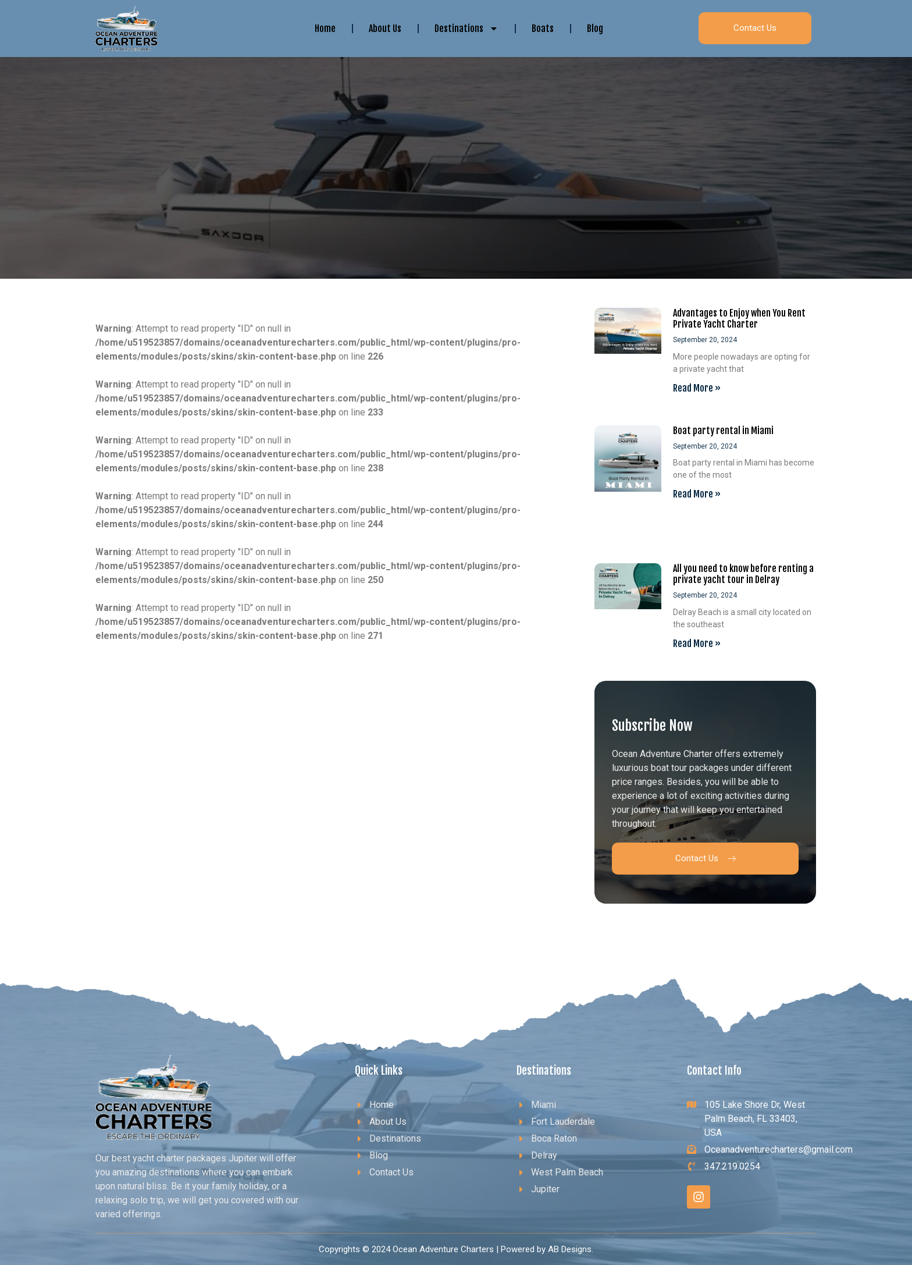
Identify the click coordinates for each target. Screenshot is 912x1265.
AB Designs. (570, 1249)
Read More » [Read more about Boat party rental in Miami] (697, 494)
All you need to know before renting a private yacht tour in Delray (743, 574)
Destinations (466, 28)
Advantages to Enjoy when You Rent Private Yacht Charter (739, 318)
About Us (385, 28)
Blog (595, 28)
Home (325, 28)
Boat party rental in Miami (723, 430)
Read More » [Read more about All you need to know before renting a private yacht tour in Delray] (697, 643)
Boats (543, 28)
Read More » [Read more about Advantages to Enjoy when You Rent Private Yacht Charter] (697, 388)
